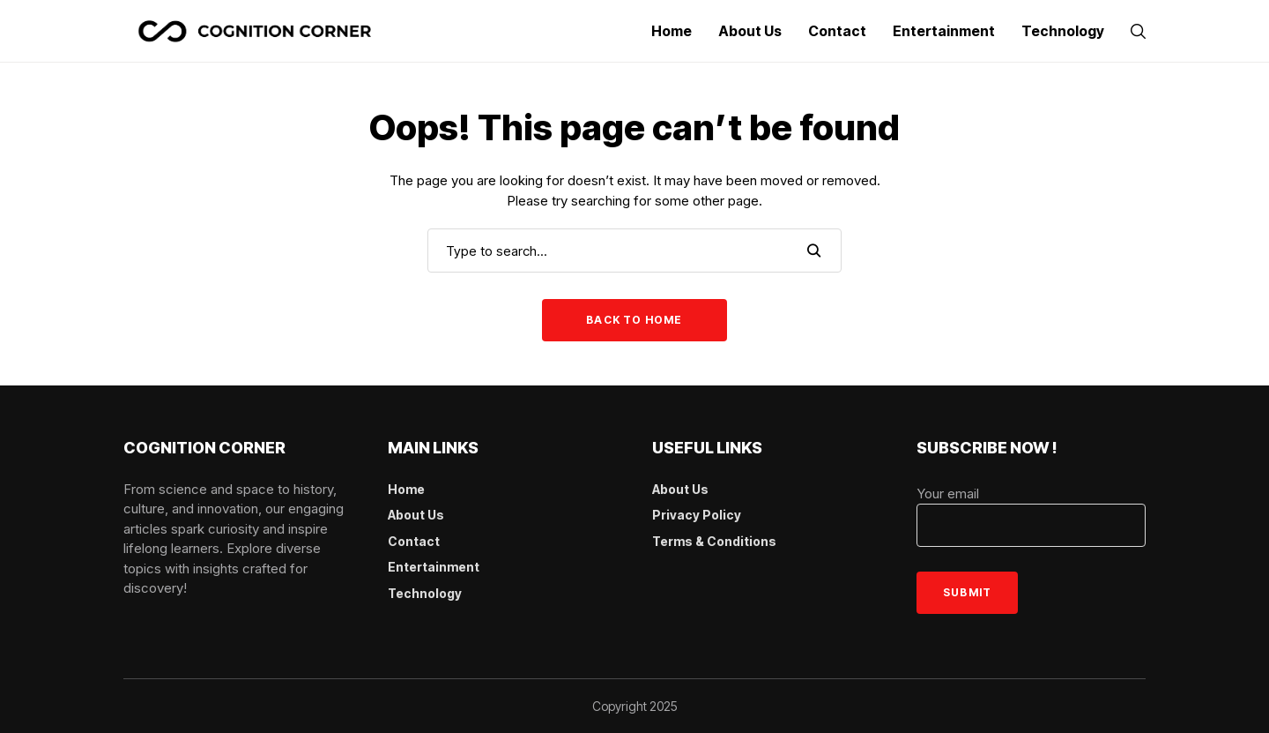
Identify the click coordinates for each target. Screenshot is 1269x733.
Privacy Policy (696, 514)
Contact (414, 541)
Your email (1031, 516)
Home (406, 489)
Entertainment (433, 566)
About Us (416, 514)
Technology (425, 593)
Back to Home (634, 319)
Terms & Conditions (714, 541)
